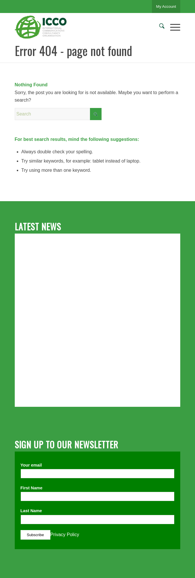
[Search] (159, 27)
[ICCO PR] (81, 27)
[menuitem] (159, 27)
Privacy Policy (64, 534)
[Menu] (172, 27)
